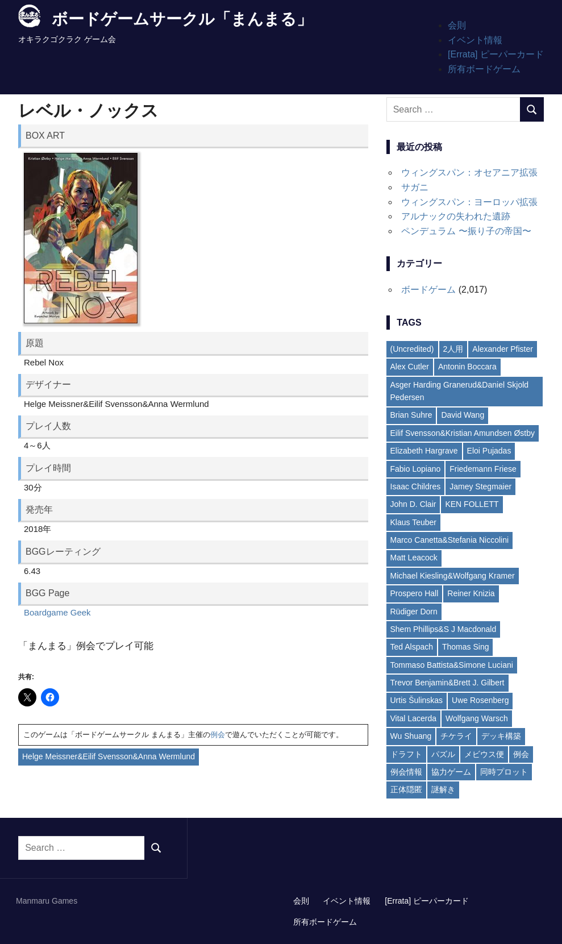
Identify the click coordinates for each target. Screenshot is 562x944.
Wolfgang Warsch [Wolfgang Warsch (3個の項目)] (477, 718)
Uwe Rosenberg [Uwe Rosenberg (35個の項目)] (480, 700)
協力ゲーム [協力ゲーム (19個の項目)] (451, 771)
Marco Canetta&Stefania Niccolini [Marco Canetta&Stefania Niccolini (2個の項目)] (449, 539)
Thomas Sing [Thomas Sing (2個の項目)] (465, 646)
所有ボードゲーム (484, 69)
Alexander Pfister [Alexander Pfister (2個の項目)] (502, 349)
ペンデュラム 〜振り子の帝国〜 (466, 231)
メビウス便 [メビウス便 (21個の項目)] (484, 754)
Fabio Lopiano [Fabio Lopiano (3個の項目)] (415, 468)
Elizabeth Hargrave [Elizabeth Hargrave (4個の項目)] (424, 450)
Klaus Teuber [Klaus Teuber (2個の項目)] (413, 522)
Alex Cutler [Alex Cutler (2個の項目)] (409, 366)
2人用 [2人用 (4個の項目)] (453, 349)
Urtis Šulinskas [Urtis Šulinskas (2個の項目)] (416, 700)
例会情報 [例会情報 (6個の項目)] (406, 771)
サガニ (414, 187)
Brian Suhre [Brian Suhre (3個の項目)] (411, 414)
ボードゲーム (428, 289)
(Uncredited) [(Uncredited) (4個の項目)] (412, 349)
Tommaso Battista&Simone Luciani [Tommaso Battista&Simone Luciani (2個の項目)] (451, 664)
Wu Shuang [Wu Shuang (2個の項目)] (411, 736)
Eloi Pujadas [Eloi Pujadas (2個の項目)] (489, 450)
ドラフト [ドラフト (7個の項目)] (406, 754)
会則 (457, 25)
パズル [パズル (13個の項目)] (443, 754)
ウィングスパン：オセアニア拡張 (469, 172)
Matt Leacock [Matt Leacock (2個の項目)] (414, 557)
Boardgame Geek (57, 612)
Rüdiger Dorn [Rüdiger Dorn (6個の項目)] (414, 611)
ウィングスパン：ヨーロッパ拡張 (469, 202)
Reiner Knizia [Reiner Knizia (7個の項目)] (470, 593)
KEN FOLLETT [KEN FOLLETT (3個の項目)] (471, 504)
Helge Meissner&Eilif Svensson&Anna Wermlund (108, 756)
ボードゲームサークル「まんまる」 (182, 19)
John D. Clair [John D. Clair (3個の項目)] (413, 504)
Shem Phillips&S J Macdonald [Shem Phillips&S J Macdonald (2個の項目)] (443, 629)
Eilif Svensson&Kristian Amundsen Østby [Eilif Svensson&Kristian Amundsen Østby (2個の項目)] (462, 433)
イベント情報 (475, 40)
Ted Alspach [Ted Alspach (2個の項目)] (412, 646)
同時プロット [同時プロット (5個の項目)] (504, 771)
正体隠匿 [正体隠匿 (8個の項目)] (406, 789)
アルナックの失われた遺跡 (455, 216)
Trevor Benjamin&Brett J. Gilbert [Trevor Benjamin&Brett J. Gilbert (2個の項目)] (447, 682)
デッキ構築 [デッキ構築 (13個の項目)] (501, 736)
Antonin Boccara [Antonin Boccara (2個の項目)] (467, 366)
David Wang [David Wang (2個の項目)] (462, 414)
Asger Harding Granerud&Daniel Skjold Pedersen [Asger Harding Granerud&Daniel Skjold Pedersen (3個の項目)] (459, 391)
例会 (217, 734)
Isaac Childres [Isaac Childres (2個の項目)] (415, 486)
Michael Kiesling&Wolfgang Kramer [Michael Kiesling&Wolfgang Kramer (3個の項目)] (452, 575)
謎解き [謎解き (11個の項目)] (443, 789)
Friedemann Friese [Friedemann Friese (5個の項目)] (483, 468)
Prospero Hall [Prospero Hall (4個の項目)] (414, 593)
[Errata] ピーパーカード (496, 54)
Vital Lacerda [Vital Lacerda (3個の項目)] (413, 718)
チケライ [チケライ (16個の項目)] (456, 736)
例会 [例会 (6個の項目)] (521, 754)
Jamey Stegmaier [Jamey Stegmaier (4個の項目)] (480, 486)
